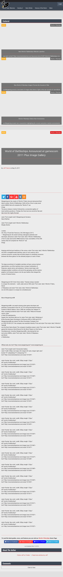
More (50, 8)
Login (60, 4)
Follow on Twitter (23, 555)
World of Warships (44, 538)
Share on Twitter (52, 541)
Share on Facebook (11, 541)
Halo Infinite (28, 8)
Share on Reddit (39, 541)
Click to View (31, 567)
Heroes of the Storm (41, 8)
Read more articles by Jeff (40, 555)
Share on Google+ (26, 541)
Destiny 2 (20, 8)
